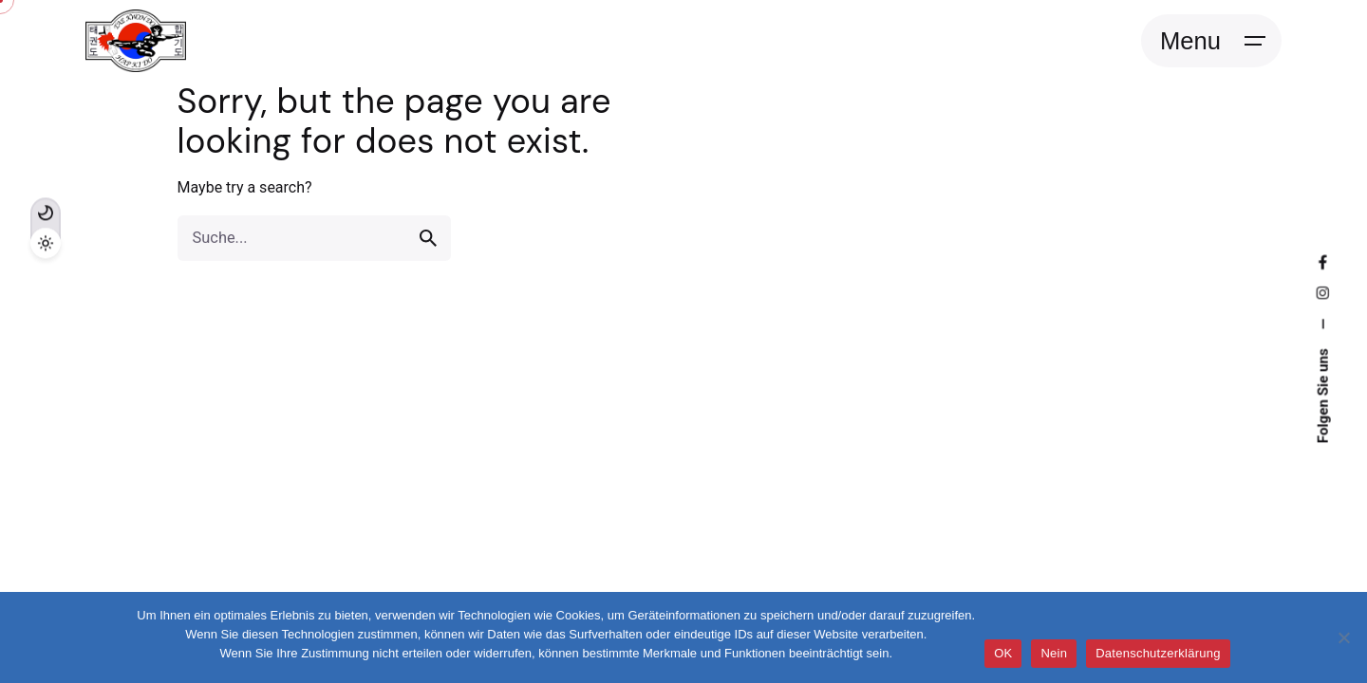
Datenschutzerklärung (1157, 653)
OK (1003, 653)
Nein (1053, 653)
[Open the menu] (1211, 40)
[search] (428, 238)
